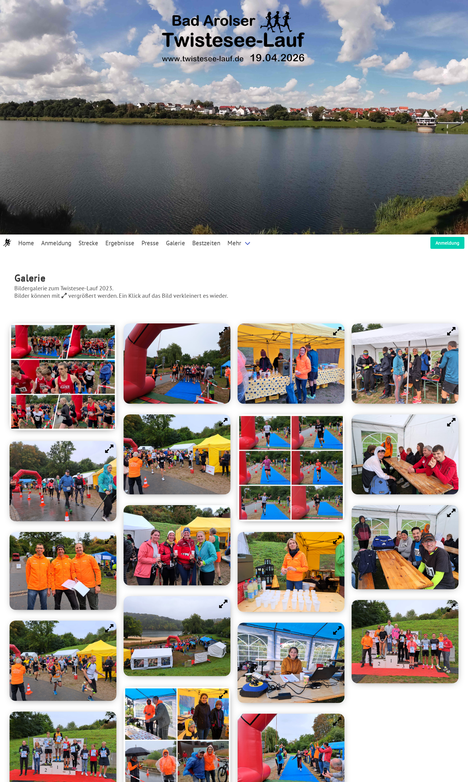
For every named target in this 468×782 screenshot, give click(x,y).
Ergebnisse (119, 243)
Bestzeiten (206, 243)
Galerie (175, 243)
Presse (150, 243)
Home (26, 243)
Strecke (88, 243)
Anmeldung (56, 243)
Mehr (234, 243)
